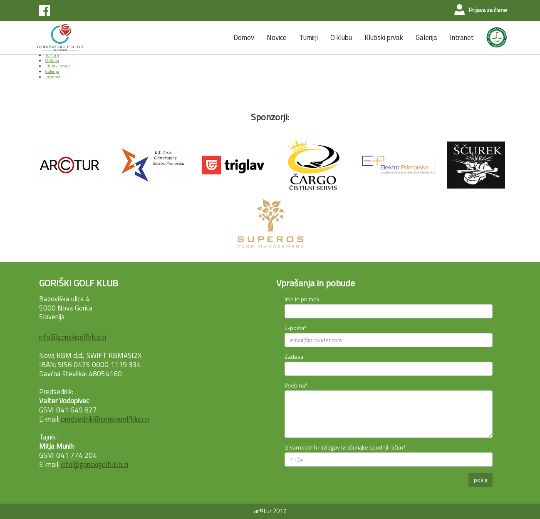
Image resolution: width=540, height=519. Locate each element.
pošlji (480, 479)
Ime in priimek (302, 299)
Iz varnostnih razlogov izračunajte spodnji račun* (345, 447)
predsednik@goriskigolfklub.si (105, 419)
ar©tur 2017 (270, 511)
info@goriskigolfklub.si (72, 337)
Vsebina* (296, 385)
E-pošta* (296, 328)
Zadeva (294, 356)
